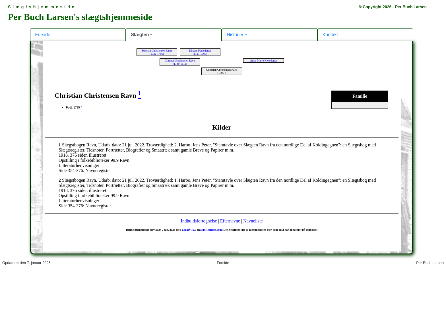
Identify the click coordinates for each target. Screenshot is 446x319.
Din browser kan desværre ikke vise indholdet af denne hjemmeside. (223, 159)
